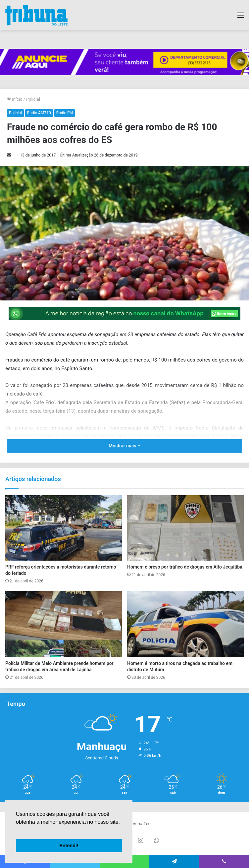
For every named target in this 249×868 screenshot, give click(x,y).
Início (15, 99)
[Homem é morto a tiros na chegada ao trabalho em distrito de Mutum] (185, 624)
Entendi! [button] (68, 845)
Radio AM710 (39, 113)
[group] (124, 62)
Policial (33, 99)
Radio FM (64, 113)
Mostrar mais (124, 445)
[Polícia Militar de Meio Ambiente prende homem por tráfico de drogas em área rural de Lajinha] (63, 624)
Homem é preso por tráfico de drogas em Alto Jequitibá (184, 567)
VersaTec (141, 823)
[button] (17, 830)
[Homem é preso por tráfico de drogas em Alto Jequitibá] (185, 528)
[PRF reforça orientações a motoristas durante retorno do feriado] (63, 528)
